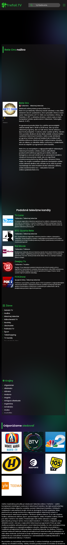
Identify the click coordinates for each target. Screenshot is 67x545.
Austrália (8, 413)
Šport (6, 332)
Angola (7, 397)
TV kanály (8, 338)
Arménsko (8, 407)
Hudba (7, 313)
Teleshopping (10, 335)
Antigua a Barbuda (12, 400)
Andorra (7, 394)
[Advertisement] (33, 28)
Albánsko (8, 388)
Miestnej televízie (11, 316)
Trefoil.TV (12, 5)
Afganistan (9, 385)
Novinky (7, 322)
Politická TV (9, 328)
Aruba (6, 410)
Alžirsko (7, 391)
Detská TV (8, 310)
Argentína (8, 404)
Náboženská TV (11, 319)
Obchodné (8, 325)
